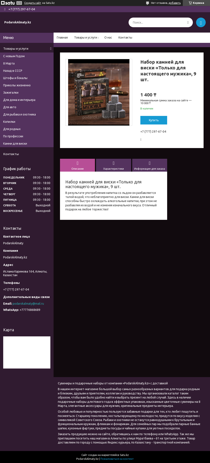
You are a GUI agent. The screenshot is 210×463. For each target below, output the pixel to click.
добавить (174, 2)
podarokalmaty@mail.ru (28, 303)
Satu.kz (124, 455)
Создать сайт (32, 2)
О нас (108, 37)
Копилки (9, 121)
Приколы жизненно (17, 85)
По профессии (13, 136)
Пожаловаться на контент (117, 458)
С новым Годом (14, 56)
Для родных (12, 129)
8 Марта (9, 63)
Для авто (9, 107)
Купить (154, 120)
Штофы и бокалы (15, 78)
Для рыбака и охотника (19, 114)
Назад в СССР (12, 70)
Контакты (125, 37)
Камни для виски (15, 143)
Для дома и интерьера (19, 100)
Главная (62, 37)
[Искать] (188, 22)
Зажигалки (10, 92)
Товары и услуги (85, 37)
